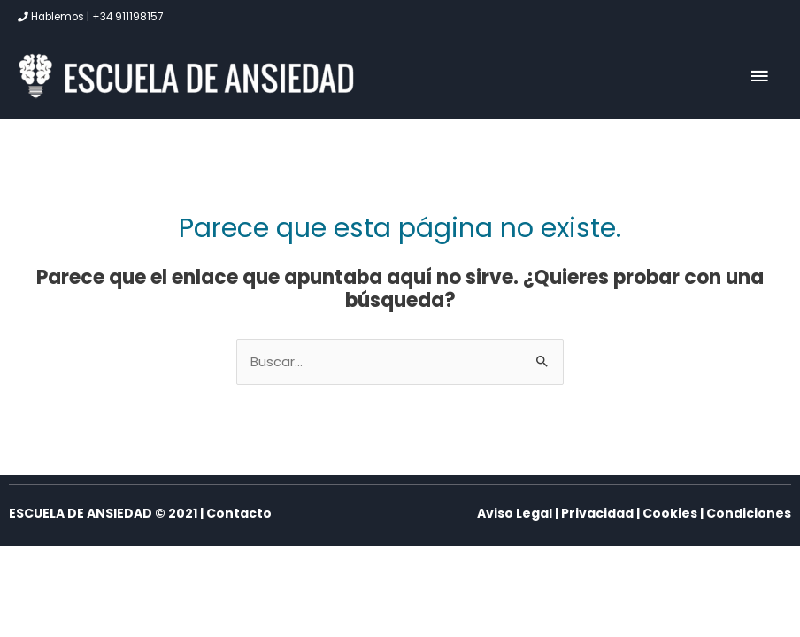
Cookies (669, 513)
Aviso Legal (514, 513)
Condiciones (748, 513)
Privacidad (597, 513)
